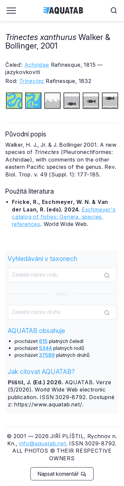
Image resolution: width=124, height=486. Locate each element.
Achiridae (36, 64)
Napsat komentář (61, 473)
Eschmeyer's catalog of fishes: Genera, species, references (64, 217)
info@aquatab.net (42, 443)
